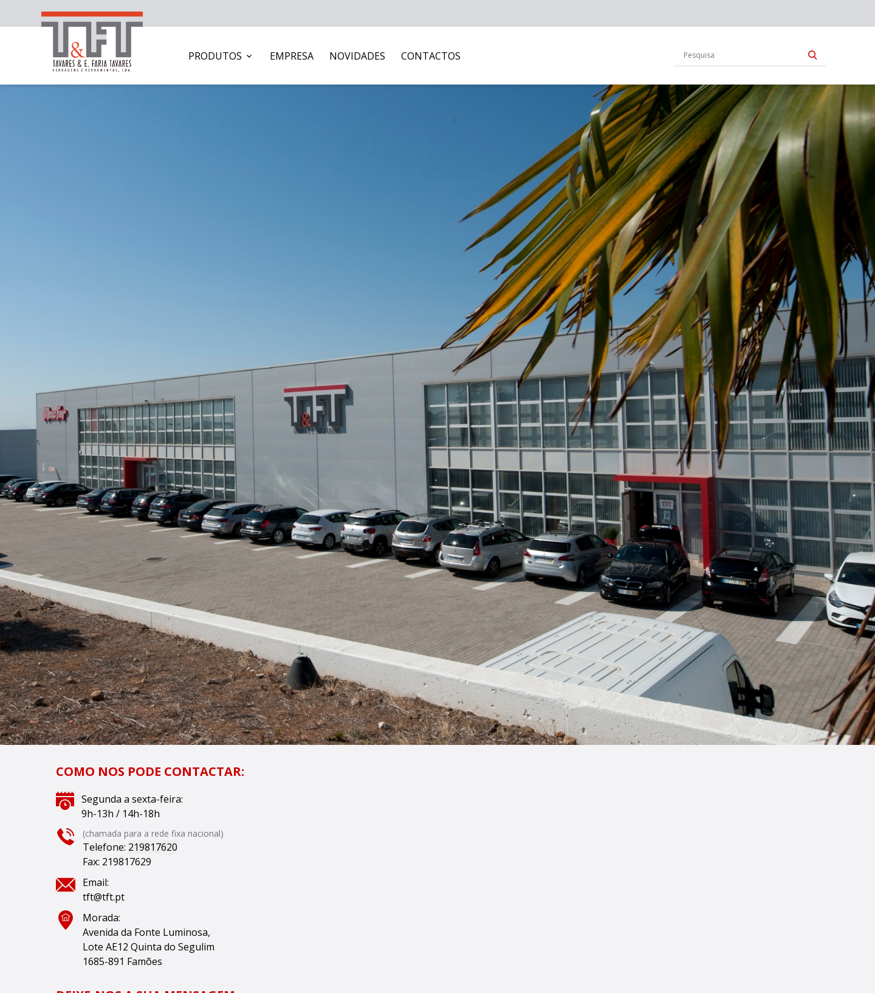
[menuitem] (221, 56)
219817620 (152, 847)
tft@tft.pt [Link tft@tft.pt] (104, 897)
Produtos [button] (215, 56)
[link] (92, 39)
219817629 (126, 861)
